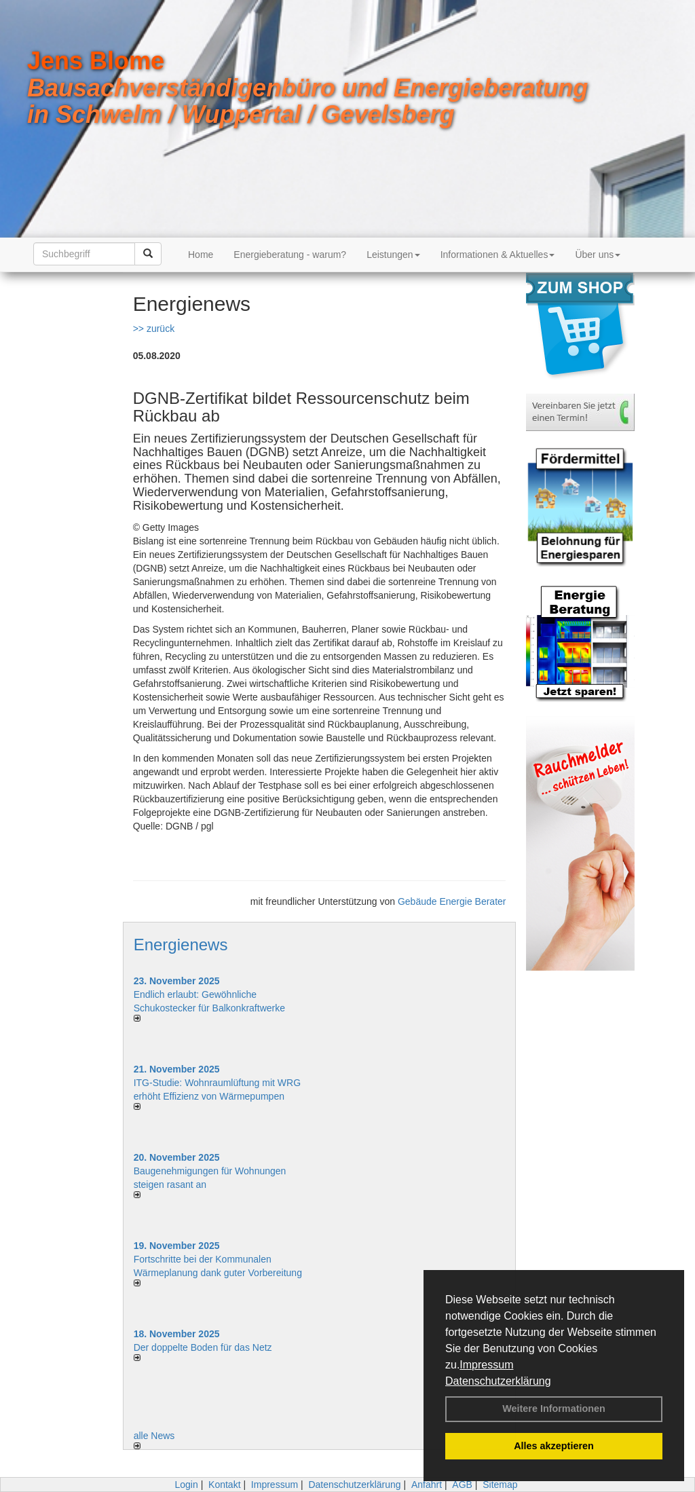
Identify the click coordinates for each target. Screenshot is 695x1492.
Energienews (181, 944)
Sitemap (500, 1484)
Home (200, 254)
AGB (462, 1484)
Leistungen (393, 254)
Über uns (597, 254)
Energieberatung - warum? (289, 254)
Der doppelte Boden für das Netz (203, 1347)
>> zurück (153, 328)
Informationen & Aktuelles (497, 254)
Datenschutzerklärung (498, 1381)
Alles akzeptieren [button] (554, 1445)
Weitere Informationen (553, 1408)
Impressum (486, 1364)
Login (186, 1484)
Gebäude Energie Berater (452, 901)
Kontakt (224, 1484)
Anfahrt (426, 1484)
